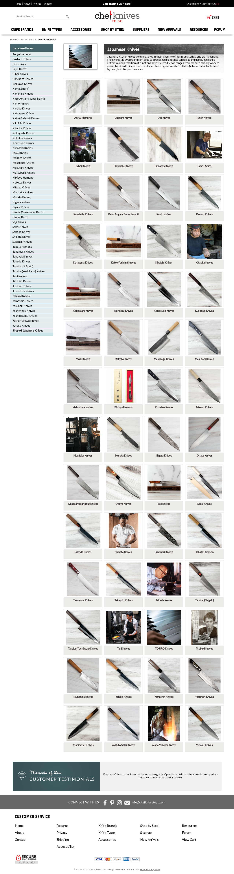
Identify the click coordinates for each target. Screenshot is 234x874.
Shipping (48, 3)
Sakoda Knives (21, 231)
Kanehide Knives (22, 93)
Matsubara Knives (23, 172)
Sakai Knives (20, 226)
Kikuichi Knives (21, 123)
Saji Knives (19, 222)
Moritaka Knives (22, 192)
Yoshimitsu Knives (23, 310)
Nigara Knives (21, 202)
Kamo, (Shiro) (20, 88)
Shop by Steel (112, 29)
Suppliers (141, 29)
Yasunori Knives (22, 305)
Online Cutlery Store (150, 869)
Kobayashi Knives (23, 133)
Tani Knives (19, 276)
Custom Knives (21, 59)
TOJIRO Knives (22, 281)
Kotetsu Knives (22, 182)
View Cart (189, 839)
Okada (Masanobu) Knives (28, 212)
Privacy (62, 833)
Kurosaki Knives (22, 148)
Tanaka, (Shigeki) (22, 266)
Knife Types (52, 29)
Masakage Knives (23, 162)
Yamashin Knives (22, 300)
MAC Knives (20, 152)
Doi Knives (19, 64)
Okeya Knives (21, 217)
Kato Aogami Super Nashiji (28, 98)
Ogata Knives (20, 207)
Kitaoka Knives (21, 128)
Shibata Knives (21, 236)
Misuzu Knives (21, 187)
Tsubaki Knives (21, 286)
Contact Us (210, 3)
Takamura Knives (23, 251)
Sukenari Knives (22, 241)
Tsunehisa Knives (23, 291)
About (27, 3)
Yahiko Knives (21, 296)
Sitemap (146, 833)
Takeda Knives (21, 261)
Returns (37, 3)
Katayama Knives (23, 113)
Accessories (81, 29)
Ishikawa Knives (22, 83)
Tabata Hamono (22, 246)
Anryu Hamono (21, 54)
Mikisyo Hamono (23, 177)
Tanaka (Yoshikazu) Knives (28, 271)
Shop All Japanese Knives (27, 330)
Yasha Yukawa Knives (25, 320)
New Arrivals (169, 29)
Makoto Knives (21, 157)
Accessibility (66, 846)
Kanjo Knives (20, 103)
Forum (186, 833)
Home (18, 3)
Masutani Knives (22, 167)
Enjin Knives (19, 69)
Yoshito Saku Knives (24, 315)
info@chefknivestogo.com (148, 802)
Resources (199, 29)
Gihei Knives (20, 73)
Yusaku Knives (21, 325)
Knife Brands (22, 29)
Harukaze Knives (22, 78)
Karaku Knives (21, 108)
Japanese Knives (23, 48)
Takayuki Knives (22, 256)
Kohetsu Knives (22, 138)
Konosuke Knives (23, 143)
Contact (21, 839)
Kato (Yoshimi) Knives (26, 118)
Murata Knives (21, 197)
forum (219, 29)
